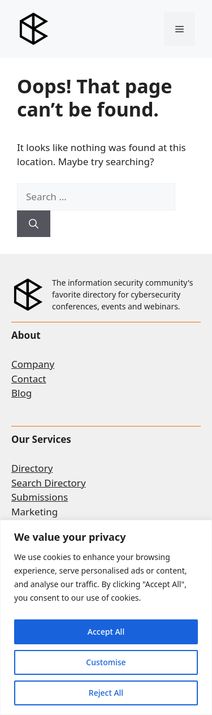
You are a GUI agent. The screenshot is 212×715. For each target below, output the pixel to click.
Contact (28, 378)
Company (32, 364)
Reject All (106, 692)
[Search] (33, 224)
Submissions (39, 496)
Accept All (106, 631)
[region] (106, 617)
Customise (106, 662)
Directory (32, 468)
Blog (21, 392)
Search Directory (48, 482)
